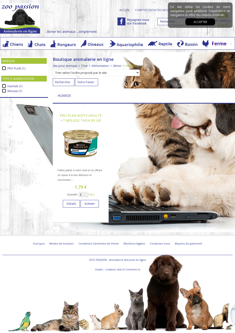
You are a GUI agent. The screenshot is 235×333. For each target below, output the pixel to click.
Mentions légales (134, 243)
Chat (84, 66)
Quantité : (73, 194)
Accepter (200, 22)
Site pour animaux (65, 66)
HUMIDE (131, 66)
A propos (39, 243)
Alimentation (100, 66)
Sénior (117, 66)
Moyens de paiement (188, 243)
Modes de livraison (61, 243)
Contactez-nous (160, 243)
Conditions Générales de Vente (98, 243)
